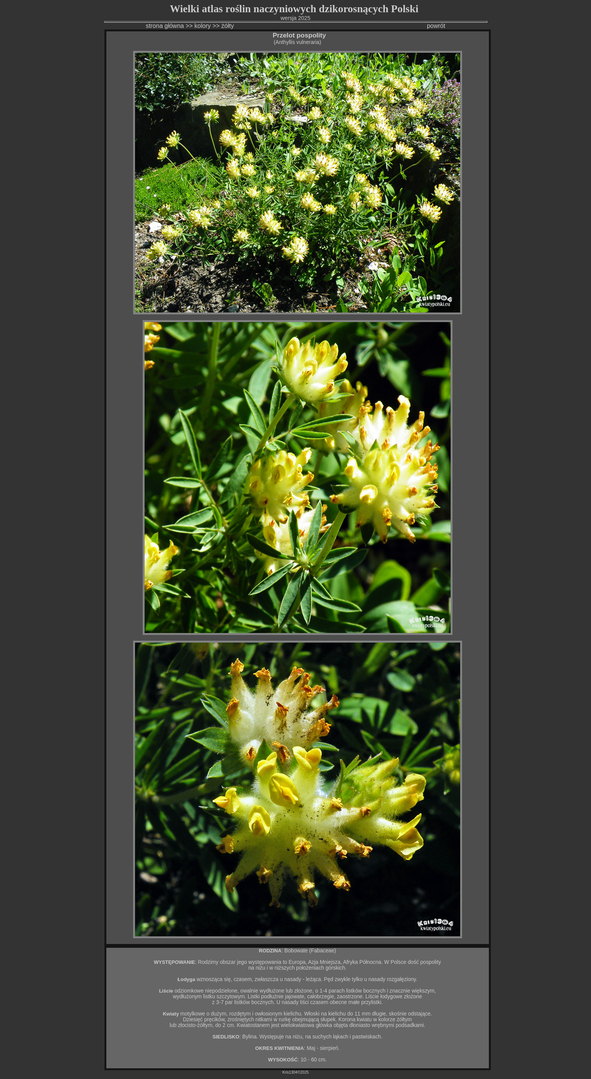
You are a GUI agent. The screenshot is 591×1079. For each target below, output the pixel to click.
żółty (228, 26)
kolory (202, 26)
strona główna (165, 26)
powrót (436, 26)
